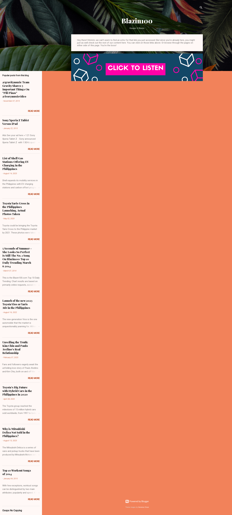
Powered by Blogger (137, 501)
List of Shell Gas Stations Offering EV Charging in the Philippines (15, 163)
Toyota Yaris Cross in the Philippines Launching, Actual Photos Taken (15, 209)
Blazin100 (137, 20)
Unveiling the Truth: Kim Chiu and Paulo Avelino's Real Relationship (15, 347)
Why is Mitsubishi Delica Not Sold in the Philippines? (16, 432)
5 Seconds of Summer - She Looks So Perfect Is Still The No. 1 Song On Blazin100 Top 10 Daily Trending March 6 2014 (17, 257)
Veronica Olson (143, 507)
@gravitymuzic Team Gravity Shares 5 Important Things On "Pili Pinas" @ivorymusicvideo (15, 89)
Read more (34, 111)
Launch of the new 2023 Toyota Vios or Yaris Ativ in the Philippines (17, 304)
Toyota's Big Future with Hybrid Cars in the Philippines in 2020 (17, 391)
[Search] (201, 8)
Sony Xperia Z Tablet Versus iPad (15, 122)
